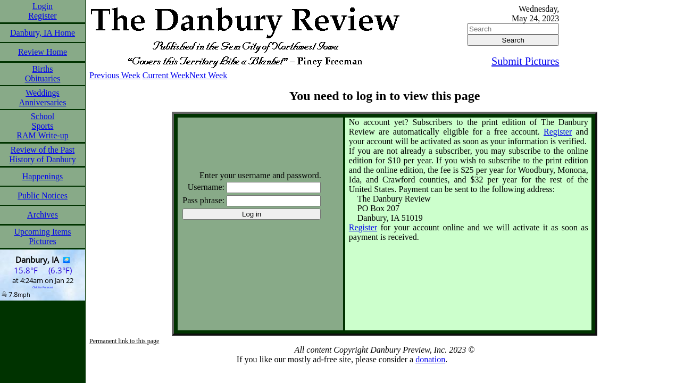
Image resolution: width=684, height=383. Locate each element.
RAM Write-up (42, 135)
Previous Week (114, 75)
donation (430, 359)
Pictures (42, 241)
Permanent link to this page (124, 341)
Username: (206, 187)
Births (42, 68)
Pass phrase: (203, 200)
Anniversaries (42, 102)
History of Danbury (42, 159)
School (42, 116)
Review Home (42, 51)
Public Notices (43, 195)
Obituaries (43, 78)
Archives (42, 214)
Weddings (43, 92)
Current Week (166, 75)
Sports (43, 125)
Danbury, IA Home (42, 32)
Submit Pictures (525, 61)
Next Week (208, 75)
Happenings (42, 176)
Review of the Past (42, 149)
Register (42, 15)
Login (42, 6)
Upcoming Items (42, 231)
